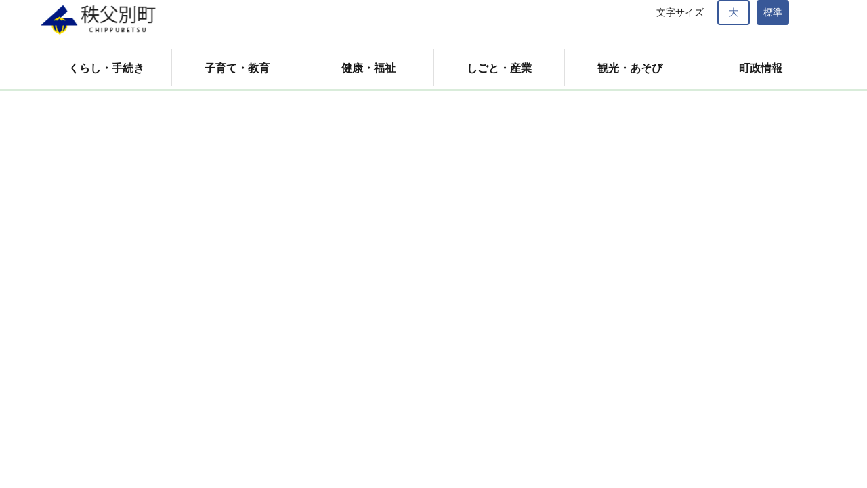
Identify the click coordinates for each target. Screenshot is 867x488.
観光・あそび (629, 68)
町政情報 (760, 68)
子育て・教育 (237, 68)
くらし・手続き (106, 68)
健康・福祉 (368, 68)
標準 (772, 12)
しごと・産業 (499, 68)
